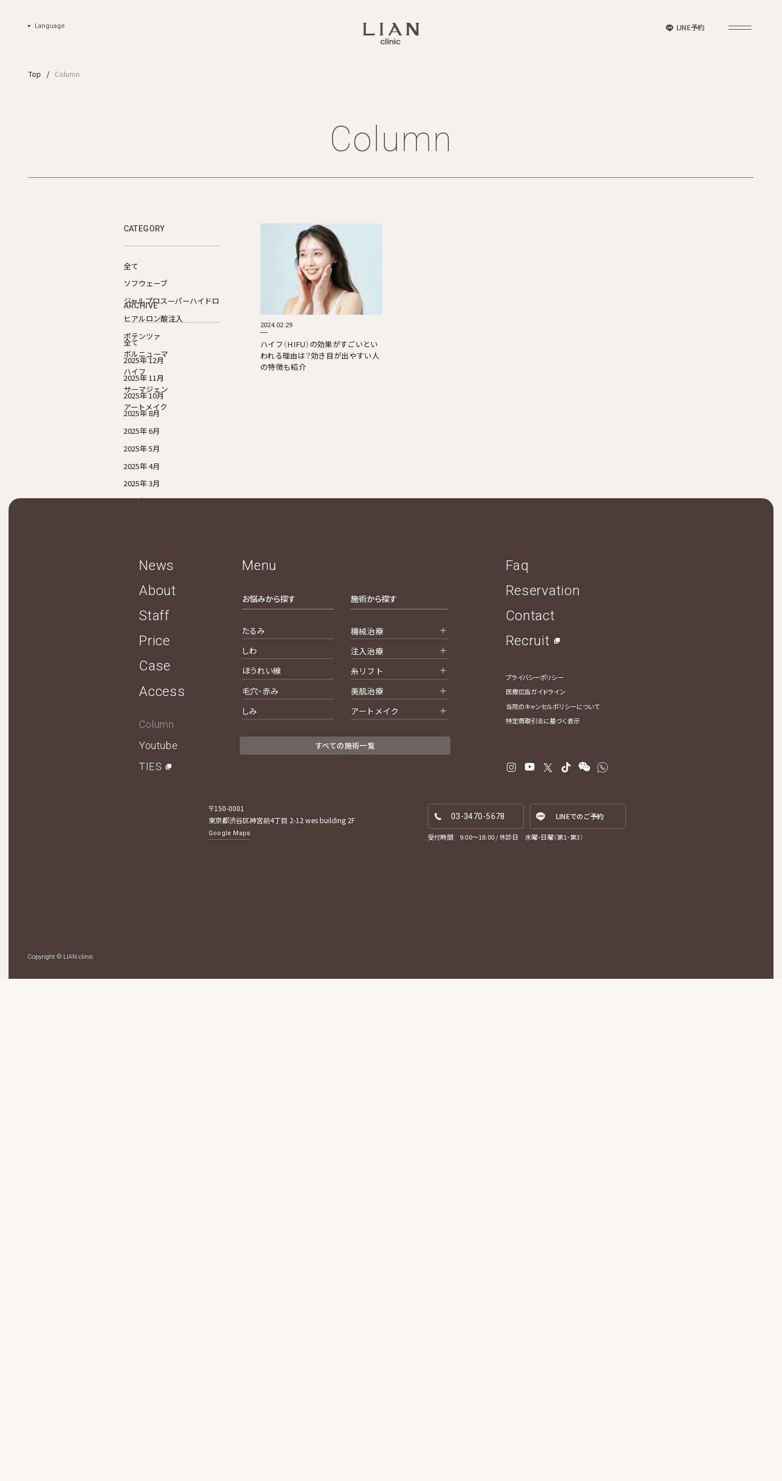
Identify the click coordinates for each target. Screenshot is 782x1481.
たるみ (253, 1133)
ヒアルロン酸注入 (153, 318)
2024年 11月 (144, 688)
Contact (530, 1118)
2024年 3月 (142, 829)
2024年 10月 (144, 706)
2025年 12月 (144, 512)
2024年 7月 (142, 759)
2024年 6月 (142, 777)
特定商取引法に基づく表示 (543, 1223)
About (158, 1093)
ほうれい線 (261, 1173)
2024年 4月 (142, 812)
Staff (154, 1118)
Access (162, 1194)
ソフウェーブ (145, 283)
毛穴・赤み (260, 1193)
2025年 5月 (142, 601)
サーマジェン (146, 389)
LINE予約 (691, 27)
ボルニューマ (146, 353)
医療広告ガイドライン (536, 1194)
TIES (150, 1269)
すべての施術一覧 (345, 1248)
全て (131, 266)
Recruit (528, 1144)
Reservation (543, 1093)
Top (34, 74)
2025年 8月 (142, 565)
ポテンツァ (142, 336)
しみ (249, 1213)
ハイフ (135, 371)
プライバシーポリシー (535, 1179)
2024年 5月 (142, 794)
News (156, 1068)
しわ (249, 1153)
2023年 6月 (142, 882)
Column (156, 1226)
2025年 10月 (144, 548)
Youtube (158, 1248)
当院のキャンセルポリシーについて (553, 1208)
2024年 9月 (142, 724)
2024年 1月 (142, 865)
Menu (259, 1068)
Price (154, 1144)
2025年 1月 (142, 671)
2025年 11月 (144, 530)
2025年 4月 (142, 618)
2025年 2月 (142, 653)
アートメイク (145, 406)
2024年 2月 (142, 847)
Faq (517, 1068)
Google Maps (229, 1336)
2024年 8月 (142, 742)
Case (155, 1169)
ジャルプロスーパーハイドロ (171, 300)
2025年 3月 (142, 635)
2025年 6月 (142, 583)
